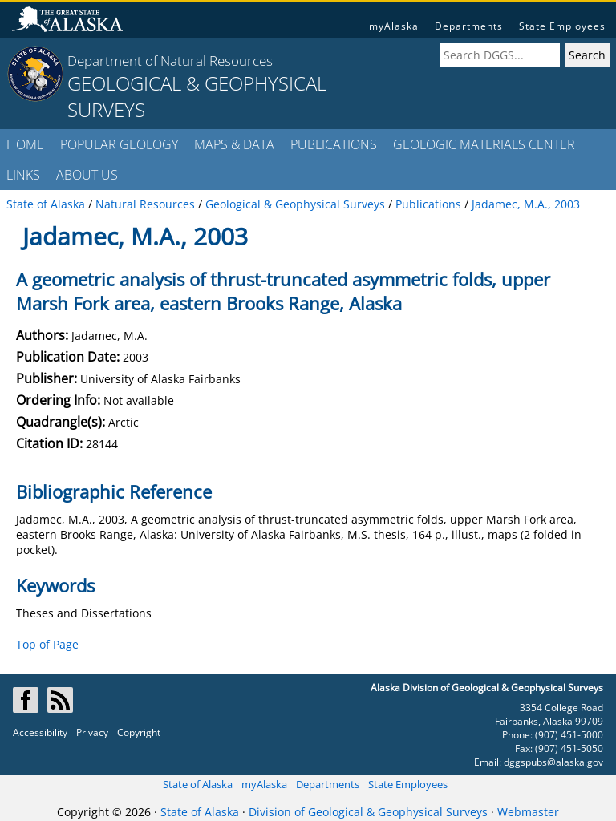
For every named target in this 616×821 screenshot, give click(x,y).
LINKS (23, 175)
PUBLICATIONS (333, 144)
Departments (469, 26)
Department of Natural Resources (170, 60)
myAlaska (394, 26)
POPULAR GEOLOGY (119, 144)
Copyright (138, 732)
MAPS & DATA (234, 144)
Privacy (92, 732)
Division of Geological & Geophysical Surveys (368, 811)
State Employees (562, 26)
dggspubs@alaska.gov (553, 762)
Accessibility (40, 732)
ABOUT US (87, 175)
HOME (25, 144)
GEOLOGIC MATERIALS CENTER (484, 144)
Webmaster (528, 811)
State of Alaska (198, 784)
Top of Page (47, 644)
